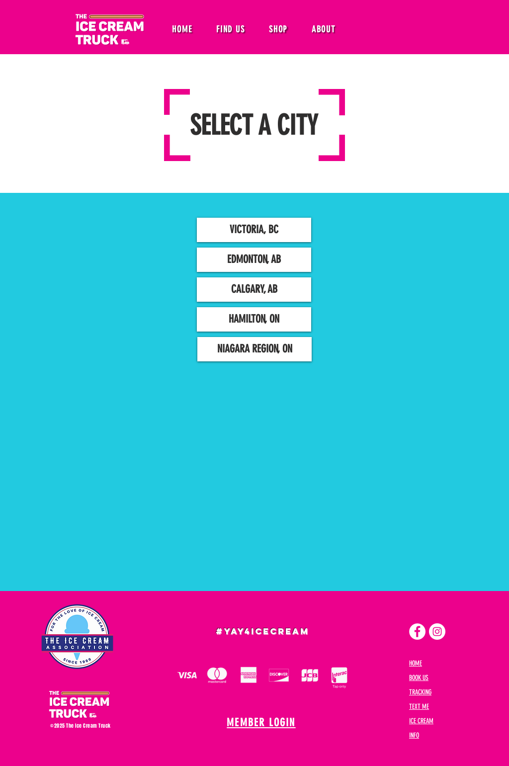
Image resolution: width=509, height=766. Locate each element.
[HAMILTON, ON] (254, 319)
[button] (230, 29)
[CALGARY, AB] (254, 289)
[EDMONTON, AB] (254, 260)
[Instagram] (437, 631)
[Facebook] (417, 631)
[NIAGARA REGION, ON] (254, 349)
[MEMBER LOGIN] (262, 722)
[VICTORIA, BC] (254, 230)
